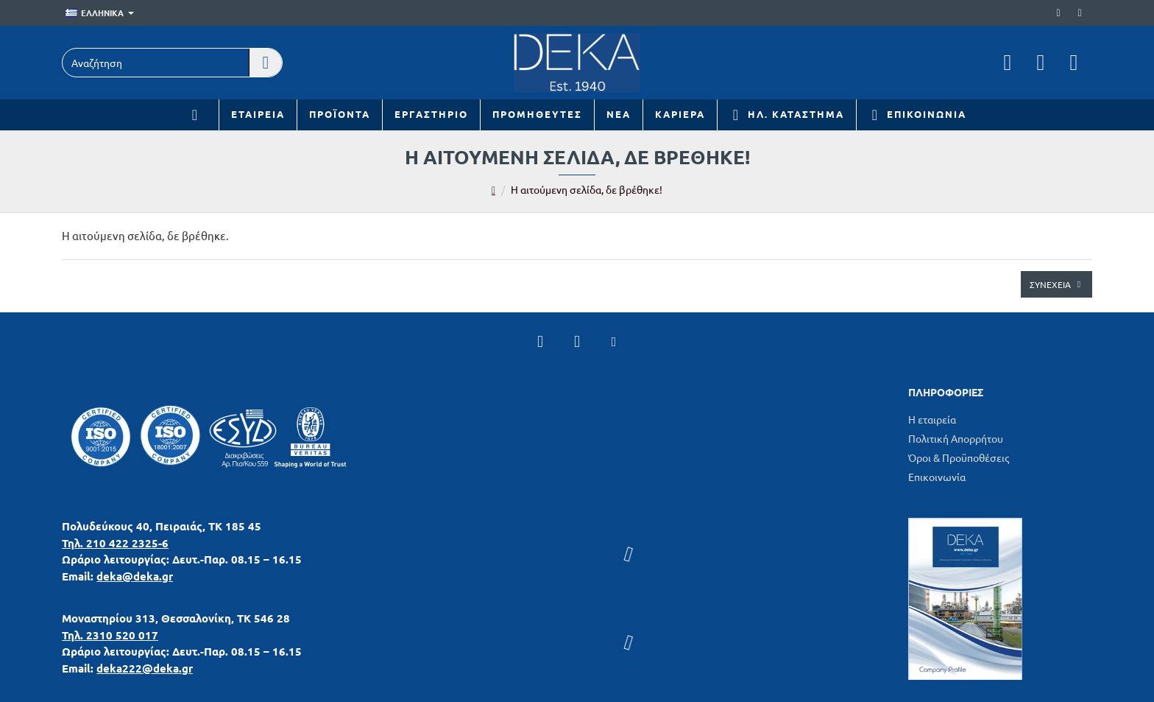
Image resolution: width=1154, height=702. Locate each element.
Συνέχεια (1050, 284)
